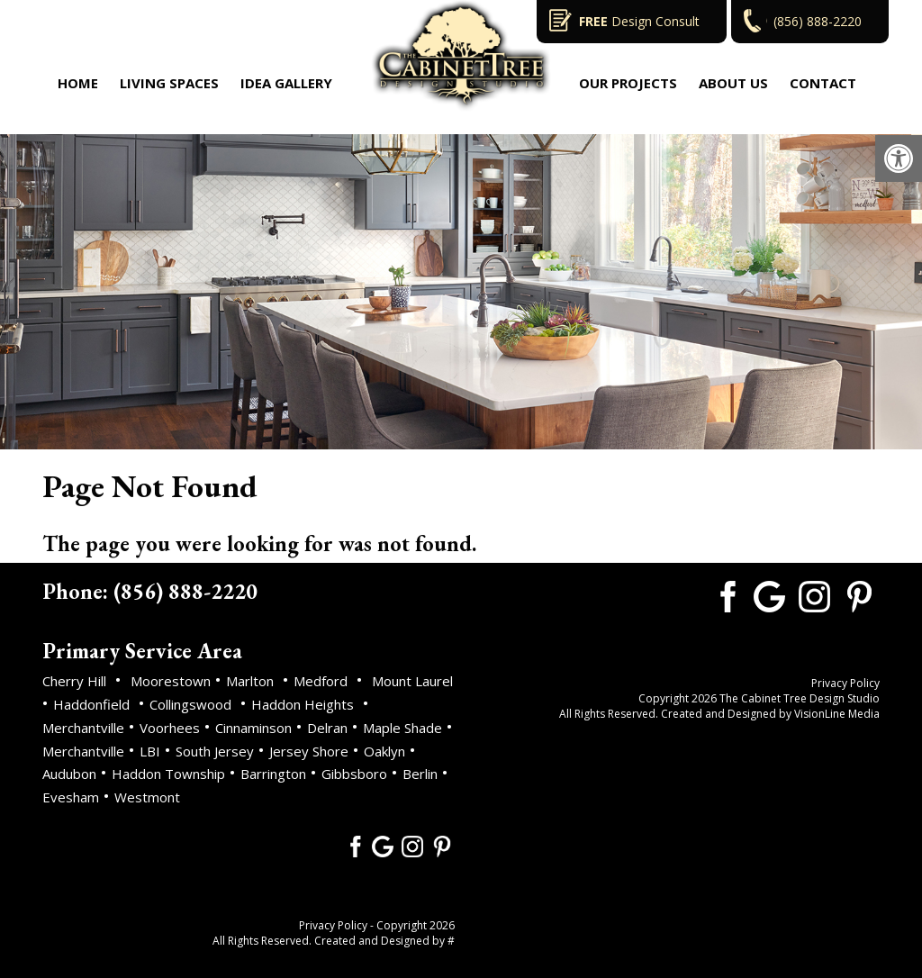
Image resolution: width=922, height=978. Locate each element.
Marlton (250, 681)
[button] (898, 158)
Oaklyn (384, 751)
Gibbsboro (354, 774)
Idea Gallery (286, 83)
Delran (327, 728)
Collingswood (190, 704)
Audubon (69, 774)
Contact (823, 83)
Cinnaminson (253, 728)
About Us (733, 83)
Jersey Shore (308, 751)
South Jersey (215, 751)
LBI (150, 751)
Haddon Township (168, 774)
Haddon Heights (302, 704)
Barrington (273, 774)
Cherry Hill (74, 681)
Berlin (420, 774)
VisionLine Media (837, 713)
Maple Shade (402, 728)
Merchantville (83, 728)
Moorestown (171, 681)
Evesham (70, 797)
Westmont (147, 797)
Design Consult (639, 21)
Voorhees (170, 728)
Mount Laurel (412, 681)
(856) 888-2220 (817, 21)
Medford (321, 681)
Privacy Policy (333, 925)
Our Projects (628, 83)
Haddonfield (91, 704)
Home (78, 83)
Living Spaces (169, 83)
